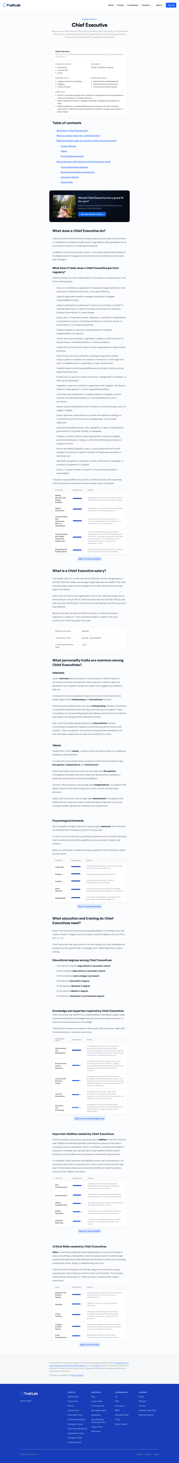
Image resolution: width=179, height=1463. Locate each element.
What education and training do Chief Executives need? (84, 161)
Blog (93, 1396)
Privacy (148, 1454)
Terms (156, 1454)
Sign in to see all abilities (89, 1231)
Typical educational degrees (74, 167)
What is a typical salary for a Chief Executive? (78, 135)
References (96, 1431)
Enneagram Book (98, 1410)
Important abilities (70, 177)
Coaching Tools (97, 1406)
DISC (117, 1401)
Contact (142, 1406)
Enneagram (120, 1406)
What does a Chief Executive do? (72, 130)
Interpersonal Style (76, 1433)
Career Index (96, 1401)
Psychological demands (72, 156)
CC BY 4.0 (97, 1365)
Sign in (159, 5)
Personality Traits (75, 1415)
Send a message (77, 1375)
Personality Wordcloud (77, 1428)
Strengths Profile (75, 1438)
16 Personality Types (76, 1419)
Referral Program (146, 1415)
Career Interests (74, 1442)
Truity (117, 1419)
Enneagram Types (75, 1424)
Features (147, 5)
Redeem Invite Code (147, 1410)
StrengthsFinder (122, 1415)
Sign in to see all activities (89, 559)
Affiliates (142, 1401)
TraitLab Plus (73, 1396)
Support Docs (97, 1427)
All (116, 1396)
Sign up (171, 5)
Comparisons (73, 1410)
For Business (132, 5)
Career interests (68, 146)
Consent (139, 1454)
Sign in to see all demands (89, 906)
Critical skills (67, 182)
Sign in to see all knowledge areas (89, 1118)
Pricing (120, 5)
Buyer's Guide (121, 1424)
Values (64, 151)
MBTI (117, 1410)
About (111, 5)
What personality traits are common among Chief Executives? (87, 140)
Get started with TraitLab (92, 214)
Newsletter (96, 1415)
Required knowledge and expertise (78, 172)
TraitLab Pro (73, 1401)
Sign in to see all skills (89, 1344)
